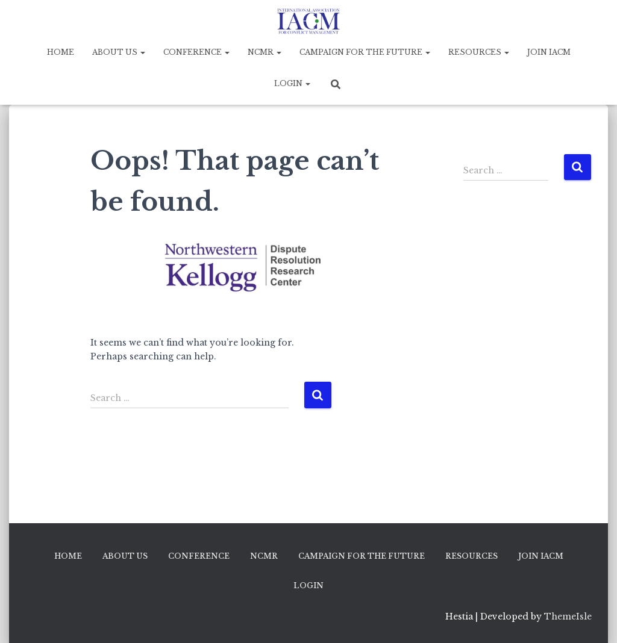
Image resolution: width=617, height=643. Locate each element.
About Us (118, 52)
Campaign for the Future (364, 52)
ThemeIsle (568, 616)
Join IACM (549, 52)
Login (292, 83)
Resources (478, 52)
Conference (196, 52)
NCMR (264, 52)
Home (60, 52)
